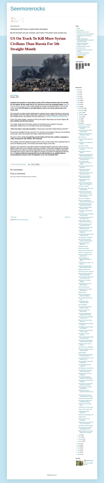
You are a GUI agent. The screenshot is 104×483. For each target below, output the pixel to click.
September (81, 114)
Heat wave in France (83, 146)
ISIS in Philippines (82, 304)
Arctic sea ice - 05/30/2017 (84, 124)
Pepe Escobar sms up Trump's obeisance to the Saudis (85, 431)
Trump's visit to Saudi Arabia (85, 409)
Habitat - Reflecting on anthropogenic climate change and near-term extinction (85, 40)
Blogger (55, 475)
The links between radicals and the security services (85, 277)
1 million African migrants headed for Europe (84, 170)
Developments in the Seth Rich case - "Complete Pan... (85, 423)
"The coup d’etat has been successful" (84, 365)
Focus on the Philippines (84, 198)
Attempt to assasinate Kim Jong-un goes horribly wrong (85, 201)
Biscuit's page (80, 30)
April (80, 435)
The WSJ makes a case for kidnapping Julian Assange (85, 395)
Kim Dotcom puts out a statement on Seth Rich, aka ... (85, 392)
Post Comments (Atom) (22, 219)
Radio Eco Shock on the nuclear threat (84, 311)
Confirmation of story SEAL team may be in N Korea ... (85, 192)
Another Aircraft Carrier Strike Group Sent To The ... (85, 173)
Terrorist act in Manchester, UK (85, 414)
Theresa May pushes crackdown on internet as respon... (85, 163)
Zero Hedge (14, 95)
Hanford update (82, 352)
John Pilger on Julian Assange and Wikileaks (85, 327)
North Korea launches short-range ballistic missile (85, 224)
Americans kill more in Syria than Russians (85, 289)
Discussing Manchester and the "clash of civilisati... (85, 235)
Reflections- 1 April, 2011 (83, 32)
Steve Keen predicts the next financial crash (85, 255)
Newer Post (13, 217)
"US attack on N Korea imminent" (83, 334)
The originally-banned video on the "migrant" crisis (85, 218)
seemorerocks (89, 460)
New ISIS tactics (82, 137)
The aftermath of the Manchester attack (83, 302)
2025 (78, 90)
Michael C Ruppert (81, 54)
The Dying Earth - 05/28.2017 (85, 237)
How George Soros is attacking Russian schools (85, 214)
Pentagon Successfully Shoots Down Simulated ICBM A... (85, 155)
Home (40, 217)
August (80, 116)
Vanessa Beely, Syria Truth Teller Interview (84, 284)
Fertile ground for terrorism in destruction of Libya (85, 134)
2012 (78, 452)
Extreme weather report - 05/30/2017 (84, 127)
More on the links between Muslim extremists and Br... (85, 240)
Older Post (67, 217)
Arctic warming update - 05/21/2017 (84, 412)
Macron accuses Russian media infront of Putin (84, 177)
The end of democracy (83, 287)
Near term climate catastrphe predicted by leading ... (85, 274)
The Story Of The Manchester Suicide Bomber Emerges (85, 341)
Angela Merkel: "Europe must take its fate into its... (85, 228)
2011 (78, 454)
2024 (78, 92)
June (80, 121)
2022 (78, 96)
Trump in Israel (82, 416)
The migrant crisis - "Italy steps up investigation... (85, 189)
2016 (78, 444)
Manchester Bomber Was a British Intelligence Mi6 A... (85, 266)
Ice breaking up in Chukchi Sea (85, 368)
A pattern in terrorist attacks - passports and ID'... (85, 208)
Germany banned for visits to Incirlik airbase (85, 131)
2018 (78, 104)
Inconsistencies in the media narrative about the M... (85, 371)
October (81, 112)
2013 (78, 450)
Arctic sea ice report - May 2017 (86, 271)
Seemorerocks (27, 9)
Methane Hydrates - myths (83, 46)
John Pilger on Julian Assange (85, 425)
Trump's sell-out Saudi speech (85, 398)
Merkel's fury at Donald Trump (85, 250)
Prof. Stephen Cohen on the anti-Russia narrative (85, 401)
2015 (78, 446)
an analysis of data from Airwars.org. (56, 116)
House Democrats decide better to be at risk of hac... (86, 337)
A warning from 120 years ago (85, 407)
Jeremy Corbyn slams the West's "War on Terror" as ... (85, 221)
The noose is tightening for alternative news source (84, 314)
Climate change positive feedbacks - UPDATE (83, 44)
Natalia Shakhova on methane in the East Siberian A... (85, 355)
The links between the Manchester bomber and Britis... (84, 259)
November (81, 110)
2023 (78, 94)
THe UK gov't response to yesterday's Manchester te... (85, 377)
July (80, 119)
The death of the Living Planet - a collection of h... (85, 317)
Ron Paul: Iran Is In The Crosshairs (84, 419)
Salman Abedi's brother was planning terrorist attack (85, 204)
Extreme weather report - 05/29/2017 (84, 180)
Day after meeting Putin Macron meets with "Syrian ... (86, 158)
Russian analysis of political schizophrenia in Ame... (85, 428)
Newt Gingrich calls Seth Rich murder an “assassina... (85, 384)
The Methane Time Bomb (83, 53)
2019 (78, 102)
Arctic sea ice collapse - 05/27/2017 (84, 243)
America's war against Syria (85, 252)
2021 (78, 98)
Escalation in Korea (83, 246)
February (81, 439)
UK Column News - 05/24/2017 (85, 347)
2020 (78, 100)
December (81, 108)
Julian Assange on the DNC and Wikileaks (85, 387)
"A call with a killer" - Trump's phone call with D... (85, 195)
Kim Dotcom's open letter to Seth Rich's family (85, 307)
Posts (13, 18)
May (80, 123)
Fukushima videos (81, 48)
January (81, 441)
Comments (14, 21)
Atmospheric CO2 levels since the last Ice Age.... (85, 331)
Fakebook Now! (82, 292)
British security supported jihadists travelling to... (84, 295)
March (80, 437)
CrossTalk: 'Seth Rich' (83, 186)
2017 (78, 106)
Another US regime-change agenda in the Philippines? (85, 183)
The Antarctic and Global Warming (85, 34)
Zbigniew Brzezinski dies (84, 269)
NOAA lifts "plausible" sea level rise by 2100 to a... (85, 350)
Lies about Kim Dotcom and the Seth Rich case (85, 358)
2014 (78, 448)
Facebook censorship (83, 248)
